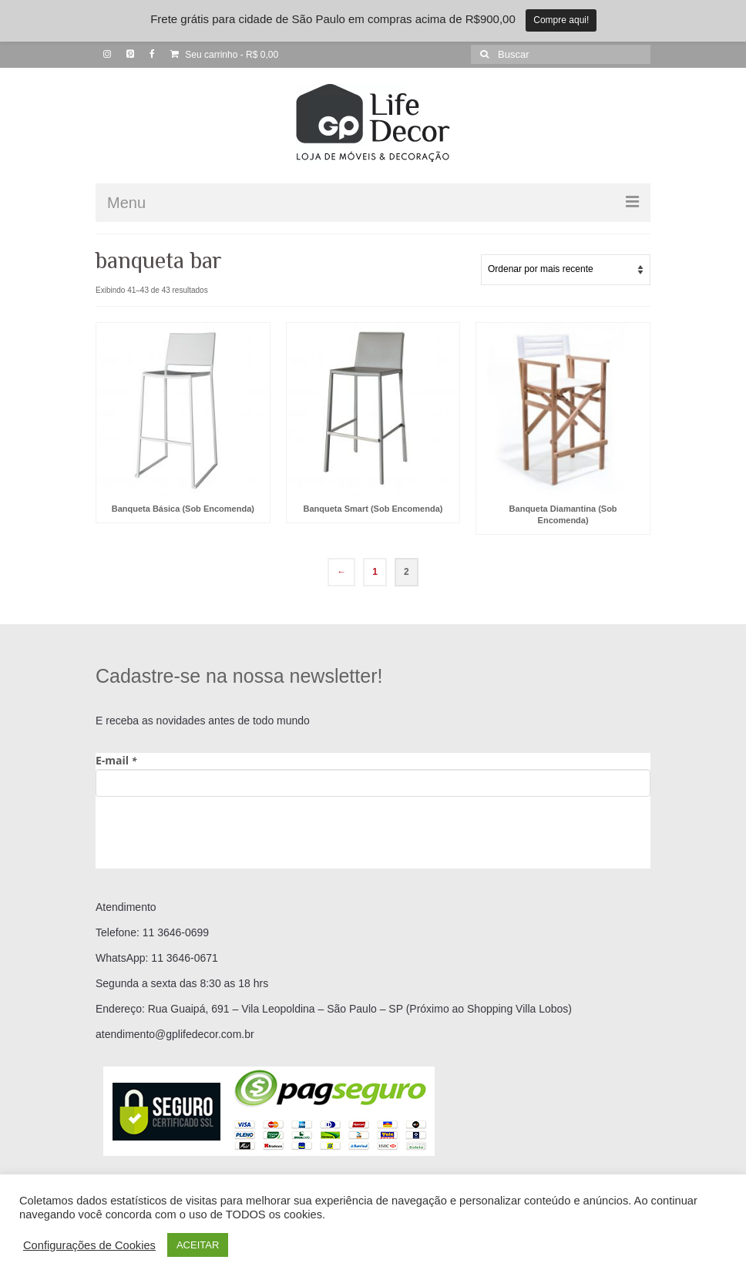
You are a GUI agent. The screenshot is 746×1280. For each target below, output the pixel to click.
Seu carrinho (224, 54)
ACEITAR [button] (197, 1245)
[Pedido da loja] (565, 269)
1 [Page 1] (375, 571)
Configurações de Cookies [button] (89, 1245)
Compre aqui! (561, 20)
